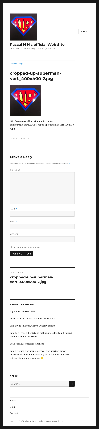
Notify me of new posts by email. (26, 247)
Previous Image (16, 63)
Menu (83, 31)
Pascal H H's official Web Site (37, 44)
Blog (12, 407)
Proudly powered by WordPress (50, 421)
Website (14, 234)
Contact (14, 413)
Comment (15, 170)
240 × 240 (25, 139)
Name (13, 209)
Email (13, 221)
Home (13, 400)
